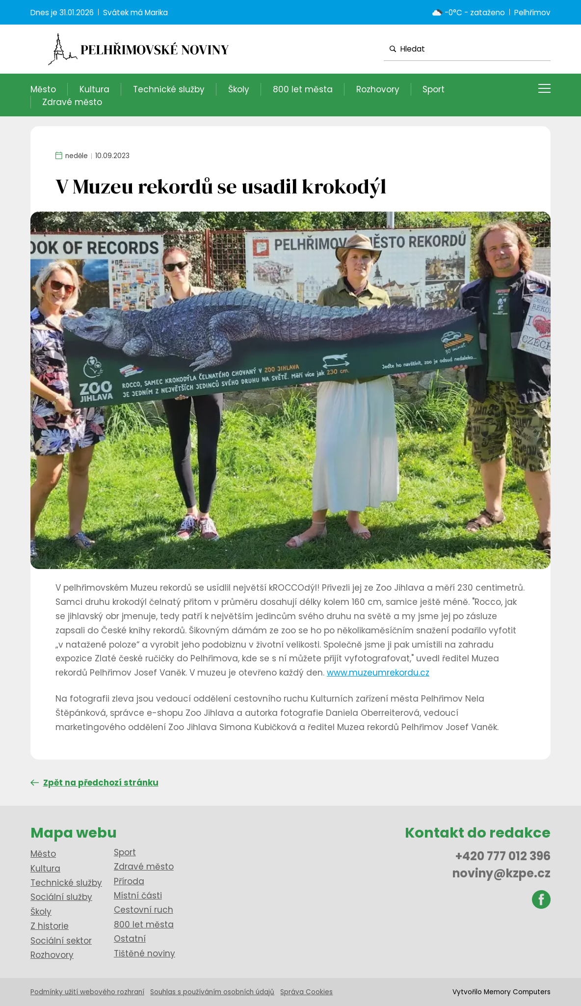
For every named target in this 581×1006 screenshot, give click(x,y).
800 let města (303, 89)
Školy (238, 89)
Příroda (129, 881)
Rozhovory (377, 89)
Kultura (94, 89)
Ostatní (130, 939)
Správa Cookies (306, 992)
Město (43, 89)
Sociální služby (61, 897)
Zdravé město (72, 102)
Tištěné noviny (144, 953)
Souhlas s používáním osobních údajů (212, 992)
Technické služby (169, 89)
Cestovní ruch (143, 910)
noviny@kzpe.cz (501, 873)
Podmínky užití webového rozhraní (87, 992)
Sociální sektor (61, 941)
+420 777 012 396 (503, 856)
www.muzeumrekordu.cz (378, 673)
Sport (434, 89)
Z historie (49, 926)
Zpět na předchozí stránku (94, 782)
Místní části (138, 895)
